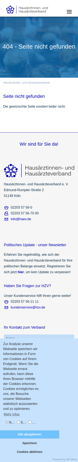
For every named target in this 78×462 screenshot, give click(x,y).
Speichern (29, 443)
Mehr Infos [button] (12, 414)
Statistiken (22, 422)
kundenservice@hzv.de (28, 307)
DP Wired (71, 459)
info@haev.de (21, 219)
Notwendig (10, 422)
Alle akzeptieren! (29, 434)
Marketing (34, 422)
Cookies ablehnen (29, 451)
